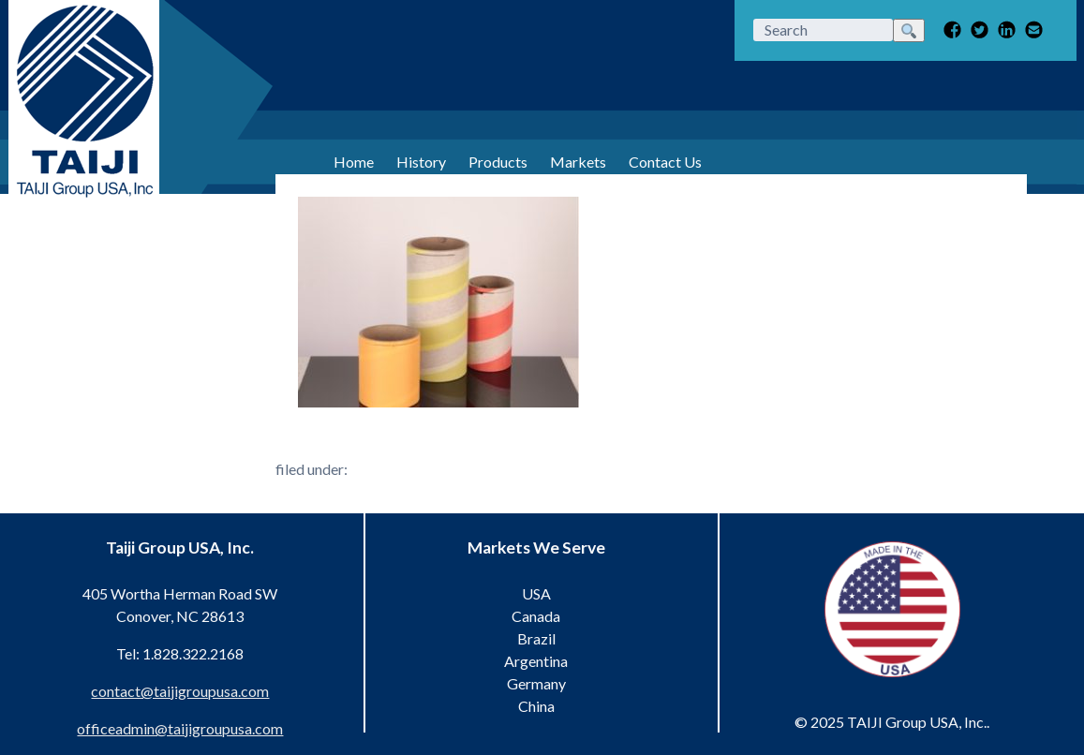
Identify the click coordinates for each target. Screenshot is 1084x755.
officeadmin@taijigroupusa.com (180, 728)
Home (354, 161)
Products (497, 161)
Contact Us (665, 161)
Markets (578, 161)
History (421, 161)
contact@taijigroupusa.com (180, 691)
